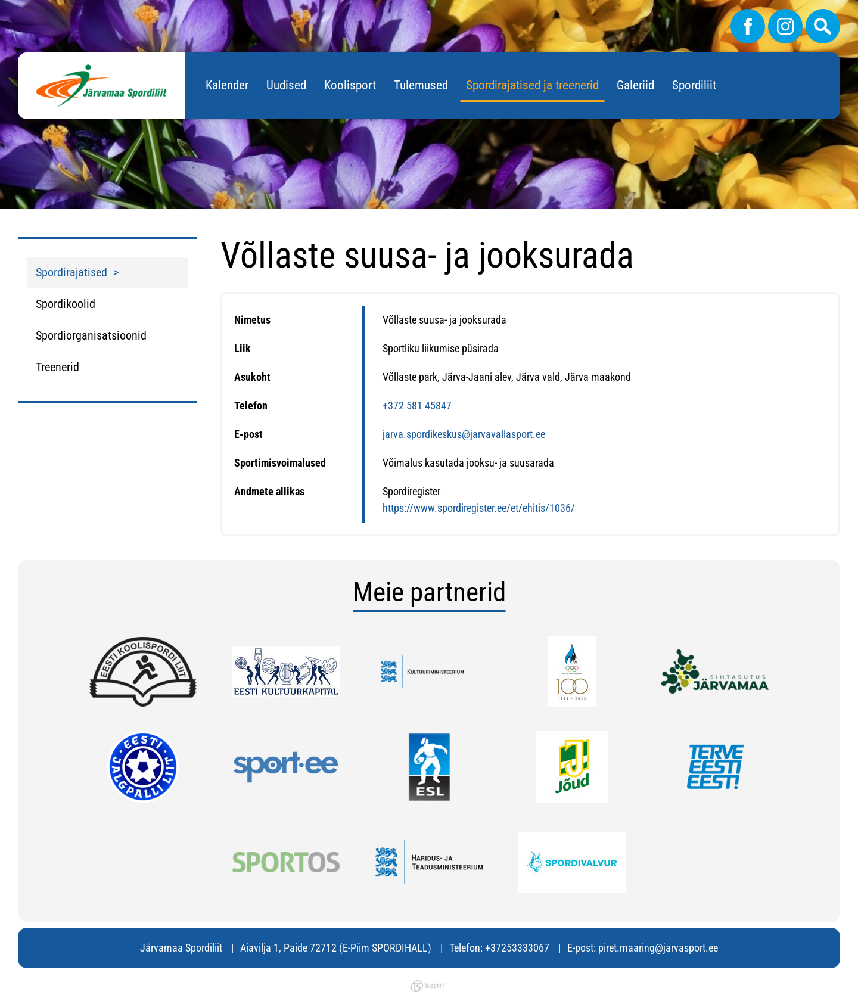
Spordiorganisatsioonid (91, 335)
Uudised (286, 85)
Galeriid (635, 85)
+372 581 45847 (417, 405)
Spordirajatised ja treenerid (532, 85)
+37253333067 (517, 947)
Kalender (227, 85)
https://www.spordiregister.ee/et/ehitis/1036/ (479, 508)
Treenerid (57, 367)
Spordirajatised (71, 272)
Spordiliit (694, 85)
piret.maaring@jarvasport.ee (658, 947)
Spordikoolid (65, 304)
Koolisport (350, 85)
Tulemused (421, 85)
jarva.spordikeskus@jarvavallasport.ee (464, 434)
